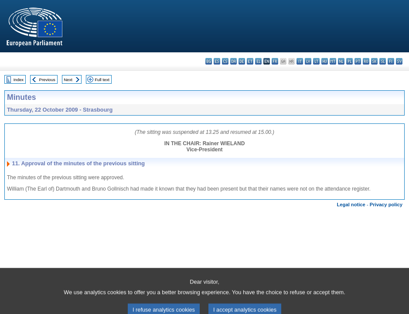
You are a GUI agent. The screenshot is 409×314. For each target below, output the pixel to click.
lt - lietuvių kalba (316, 61)
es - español (217, 61)
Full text (102, 79)
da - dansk (233, 61)
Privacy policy (386, 204)
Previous (47, 79)
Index (19, 79)
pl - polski (349, 61)
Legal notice (351, 204)
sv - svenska (399, 61)
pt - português (357, 61)
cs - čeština (225, 61)
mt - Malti (333, 61)
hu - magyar (324, 61)
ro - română (366, 61)
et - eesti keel (250, 61)
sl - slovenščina (382, 61)
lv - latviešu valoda (308, 61)
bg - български (208, 61)
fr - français (275, 61)
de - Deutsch (242, 61)
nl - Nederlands (341, 61)
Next (68, 79)
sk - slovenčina (374, 61)
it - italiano (300, 61)
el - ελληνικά (258, 61)
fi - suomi (391, 61)
